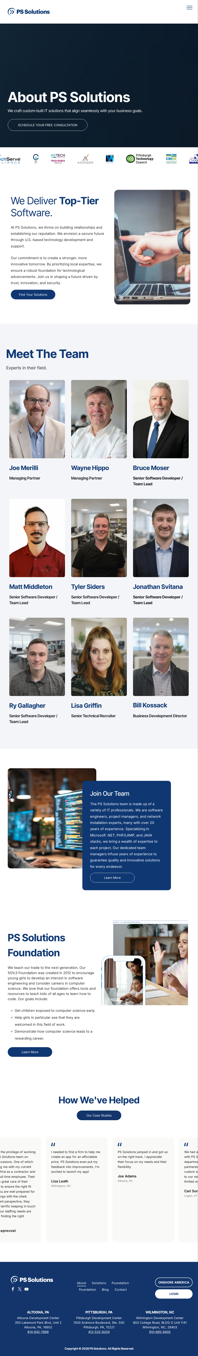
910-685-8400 (160, 1332)
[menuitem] (81, 1282)
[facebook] (13, 1289)
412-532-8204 (99, 1332)
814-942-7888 (38, 1332)
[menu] (189, 8)
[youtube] (26, 1289)
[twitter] (20, 1289)
